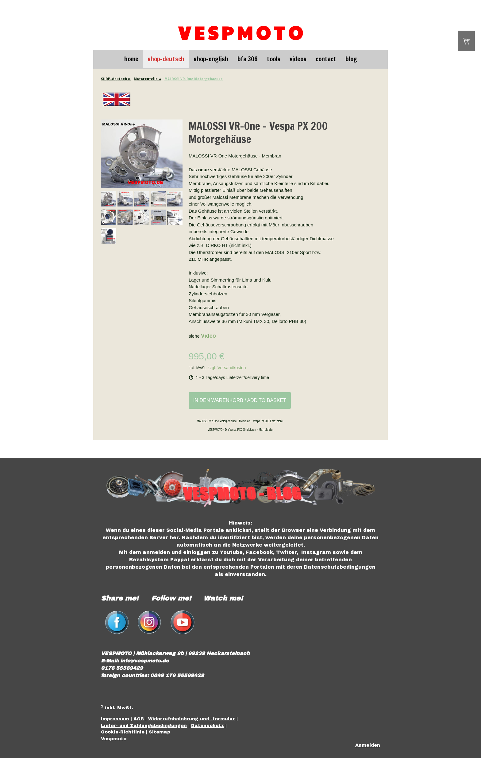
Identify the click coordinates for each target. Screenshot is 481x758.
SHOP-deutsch (166, 59)
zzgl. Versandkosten (226, 367)
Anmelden (367, 745)
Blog (351, 59)
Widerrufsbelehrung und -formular (191, 718)
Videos (298, 59)
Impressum (115, 718)
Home (131, 59)
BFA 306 (247, 59)
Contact (326, 59)
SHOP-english (211, 59)
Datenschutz (207, 725)
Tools (273, 59)
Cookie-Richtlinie (122, 732)
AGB (138, 718)
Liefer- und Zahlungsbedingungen (144, 725)
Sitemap (159, 732)
